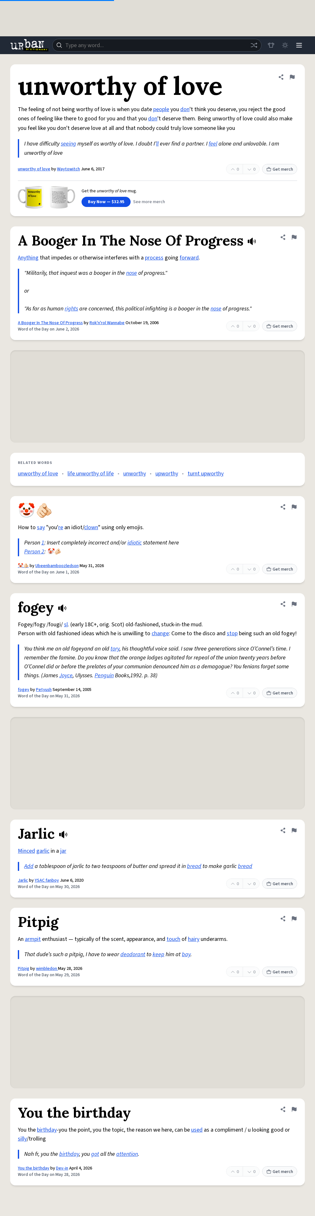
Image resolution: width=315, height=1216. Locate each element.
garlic (42, 851)
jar (63, 851)
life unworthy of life (91, 474)
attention (127, 1154)
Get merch (279, 169)
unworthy (134, 474)
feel (213, 144)
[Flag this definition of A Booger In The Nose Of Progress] (294, 237)
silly (22, 1139)
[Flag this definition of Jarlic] (294, 830)
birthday (47, 1130)
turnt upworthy (206, 474)
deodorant (132, 954)
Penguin (104, 675)
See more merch (149, 202)
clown (91, 527)
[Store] (271, 45)
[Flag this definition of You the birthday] (294, 1109)
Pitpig (23, 968)
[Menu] (299, 45)
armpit (33, 939)
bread (194, 866)
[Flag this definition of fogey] (294, 604)
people (161, 109)
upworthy (166, 474)
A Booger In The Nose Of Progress (50, 323)
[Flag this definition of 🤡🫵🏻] (294, 507)
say (41, 527)
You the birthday (33, 1168)
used (197, 1130)
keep (158, 954)
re (60, 527)
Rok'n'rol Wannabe (107, 323)
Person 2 (34, 552)
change (160, 633)
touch (173, 939)
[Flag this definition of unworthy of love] (292, 77)
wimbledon (47, 968)
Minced (26, 851)
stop (232, 633)
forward (189, 258)
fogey (23, 689)
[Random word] (254, 45)
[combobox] (156, 45)
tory (115, 649)
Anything (28, 258)
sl (66, 625)
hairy (193, 939)
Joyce (66, 675)
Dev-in (62, 1168)
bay (186, 954)
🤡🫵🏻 (23, 566)
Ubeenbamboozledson (57, 566)
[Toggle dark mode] (285, 45)
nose (131, 273)
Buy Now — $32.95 (106, 202)
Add (28, 866)
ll (157, 144)
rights (71, 309)
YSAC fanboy (47, 880)
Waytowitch (68, 169)
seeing (68, 144)
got (95, 1154)
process (154, 258)
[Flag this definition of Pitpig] (294, 919)
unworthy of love (34, 169)
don (185, 109)
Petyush (44, 689)
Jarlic (23, 880)
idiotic (134, 543)
